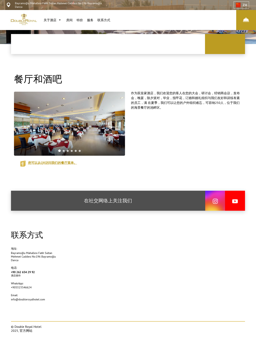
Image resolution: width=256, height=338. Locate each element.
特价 (80, 20)
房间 (69, 20)
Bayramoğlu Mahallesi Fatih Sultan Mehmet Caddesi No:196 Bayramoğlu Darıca (33, 256)
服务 (90, 20)
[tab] (59, 150)
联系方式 (103, 20)
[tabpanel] (69, 124)
